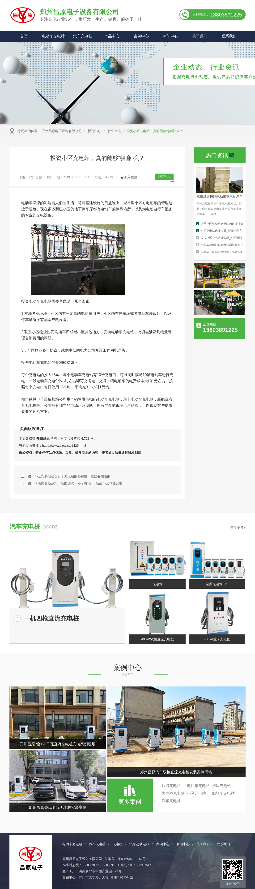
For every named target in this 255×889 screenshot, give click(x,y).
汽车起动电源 (139, 844)
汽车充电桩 (82, 36)
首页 (24, 36)
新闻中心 (170, 36)
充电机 (118, 844)
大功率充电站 (173, 793)
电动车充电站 (53, 36)
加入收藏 (130, 177)
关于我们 (199, 36)
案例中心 (141, 36)
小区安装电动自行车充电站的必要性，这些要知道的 (72, 476)
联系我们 (229, 36)
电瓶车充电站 (198, 786)
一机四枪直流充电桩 (51, 618)
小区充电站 (196, 793)
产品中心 (111, 36)
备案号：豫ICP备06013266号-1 (126, 859)
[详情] (213, 214)
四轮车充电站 (223, 793)
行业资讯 (114, 131)
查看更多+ (238, 527)
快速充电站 (171, 786)
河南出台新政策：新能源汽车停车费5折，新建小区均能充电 (78, 483)
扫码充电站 (221, 786)
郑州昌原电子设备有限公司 (62, 131)
